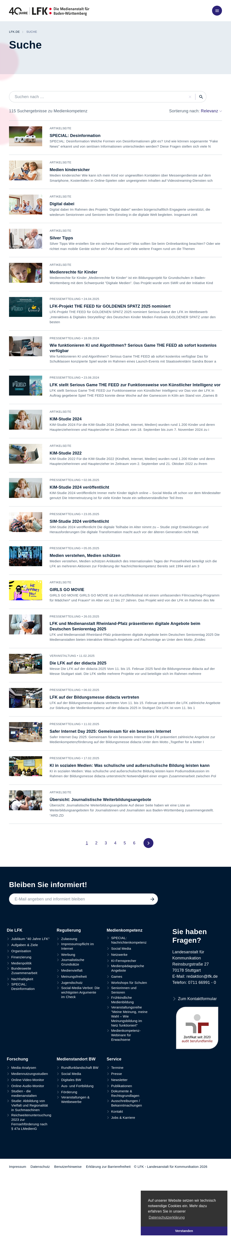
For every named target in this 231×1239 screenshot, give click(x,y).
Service (114, 1080)
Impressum (17, 1188)
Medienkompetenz (125, 951)
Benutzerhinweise (68, 1188)
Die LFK (14, 951)
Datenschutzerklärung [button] (167, 1217)
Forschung (17, 1080)
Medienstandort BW (76, 1080)
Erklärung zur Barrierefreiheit (108, 1188)
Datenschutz (40, 1188)
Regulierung (69, 951)
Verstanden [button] (184, 1231)
